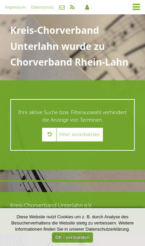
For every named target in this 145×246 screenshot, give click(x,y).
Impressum (15, 7)
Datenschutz (42, 7)
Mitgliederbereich (87, 7)
